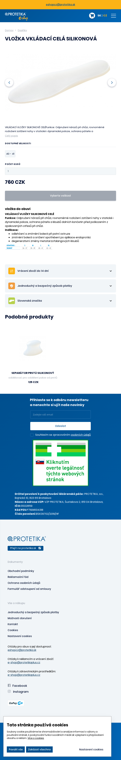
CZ (105, 15)
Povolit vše (16, 749)
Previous (9, 82)
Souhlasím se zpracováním (63, 435)
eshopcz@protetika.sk (60, 4)
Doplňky (22, 30)
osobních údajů (81, 435)
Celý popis (11, 135)
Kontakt (13, 624)
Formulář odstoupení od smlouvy (29, 589)
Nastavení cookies (20, 636)
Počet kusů (12, 164)
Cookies (13, 630)
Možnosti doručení (20, 618)
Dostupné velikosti (18, 143)
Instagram (18, 692)
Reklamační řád (18, 577)
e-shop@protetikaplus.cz (24, 662)
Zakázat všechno (39, 749)
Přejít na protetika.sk (25, 548)
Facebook (17, 686)
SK (99, 15)
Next (112, 82)
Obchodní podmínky (21, 571)
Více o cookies (36, 738)
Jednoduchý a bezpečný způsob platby (33, 612)
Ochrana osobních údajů (24, 583)
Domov (9, 30)
